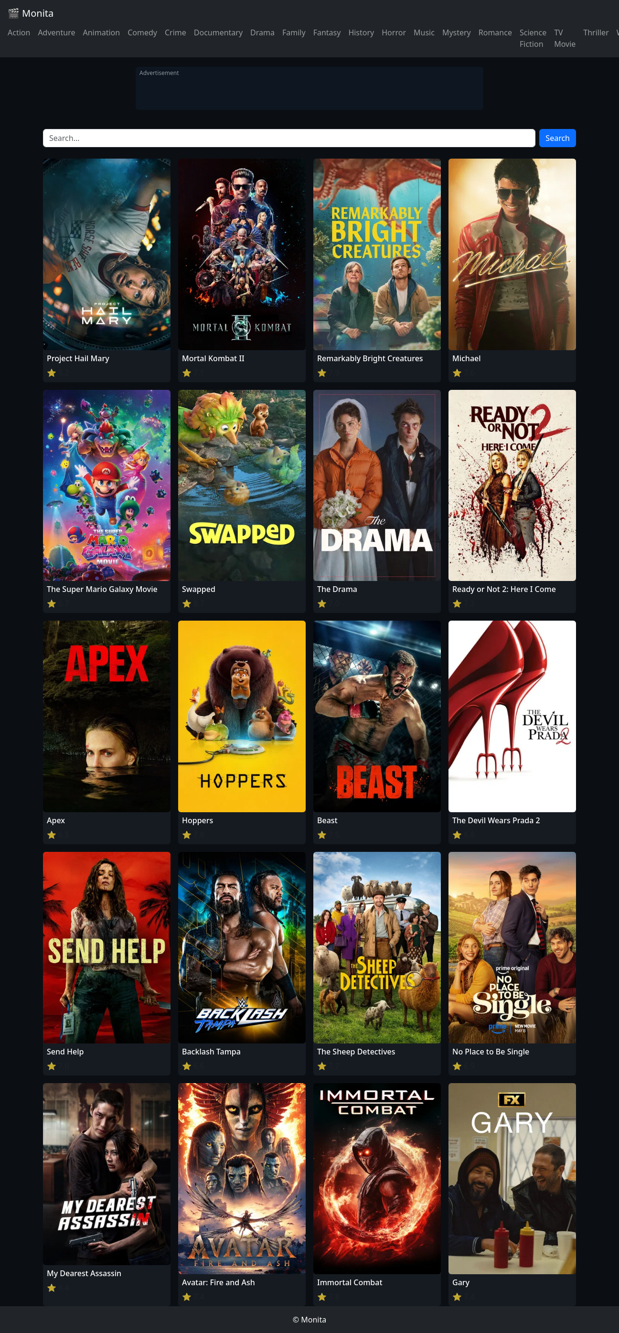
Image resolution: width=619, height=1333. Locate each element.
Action (19, 32)
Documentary (218, 32)
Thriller (595, 32)
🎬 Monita (30, 13)
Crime (175, 32)
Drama (262, 32)
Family (294, 32)
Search (557, 138)
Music (424, 32)
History (361, 32)
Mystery (456, 32)
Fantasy (327, 32)
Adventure (56, 32)
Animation (101, 32)
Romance (495, 32)
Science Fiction (533, 38)
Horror (394, 32)
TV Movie (565, 38)
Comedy (142, 32)
